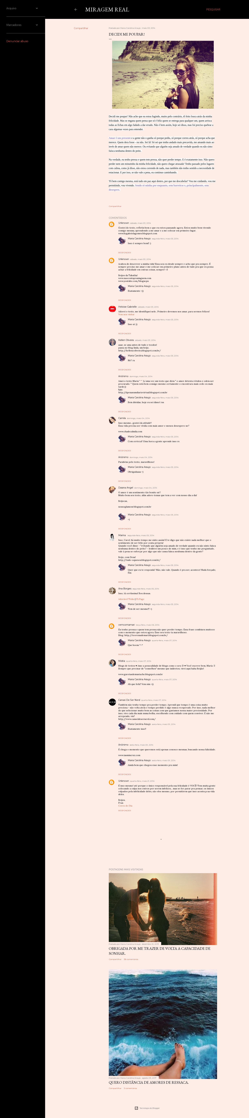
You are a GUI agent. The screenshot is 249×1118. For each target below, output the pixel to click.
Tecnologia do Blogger (147, 1108)
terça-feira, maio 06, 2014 (147, 625)
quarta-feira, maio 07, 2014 (164, 640)
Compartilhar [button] (81, 28)
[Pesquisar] (213, 9)
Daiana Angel (125, 487)
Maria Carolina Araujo (139, 238)
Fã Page (140, 599)
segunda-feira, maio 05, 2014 (165, 238)
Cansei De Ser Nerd (129, 700)
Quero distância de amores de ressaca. (149, 1082)
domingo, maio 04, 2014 (141, 376)
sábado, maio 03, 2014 (140, 223)
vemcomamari (126, 624)
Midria (121, 661)
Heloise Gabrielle (127, 306)
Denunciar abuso (17, 41)
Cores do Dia (125, 805)
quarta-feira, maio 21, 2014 (142, 781)
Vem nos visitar (126, 314)
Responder (124, 252)
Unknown (123, 223)
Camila (122, 418)
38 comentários (131, 959)
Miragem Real (107, 9)
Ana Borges (124, 588)
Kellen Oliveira (126, 340)
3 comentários (130, 1088)
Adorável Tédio (126, 599)
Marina (122, 535)
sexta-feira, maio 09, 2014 (163, 724)
